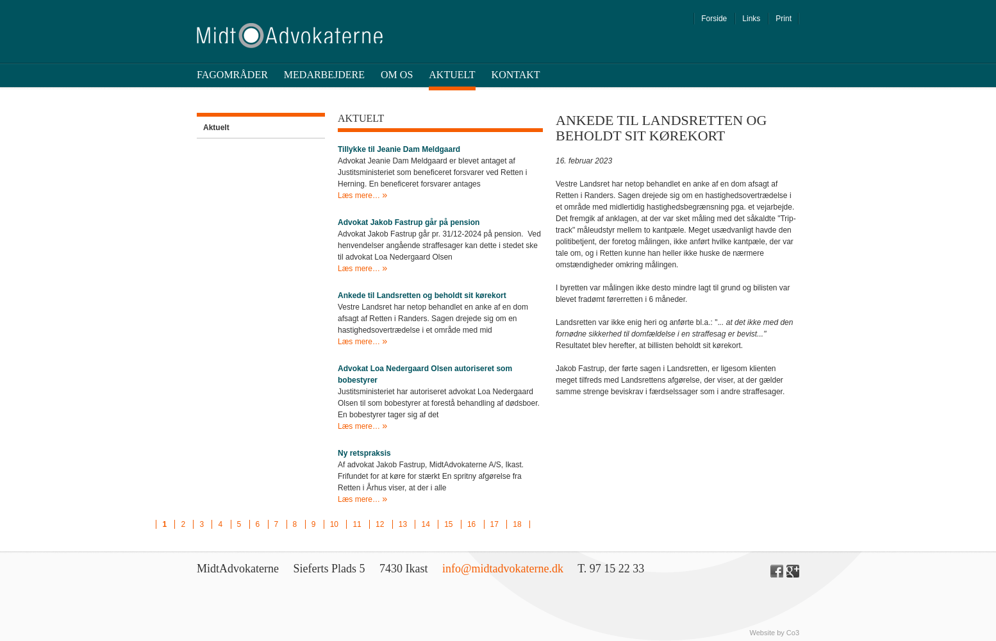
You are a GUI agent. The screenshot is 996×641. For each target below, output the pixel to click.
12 (380, 524)
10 (334, 524)
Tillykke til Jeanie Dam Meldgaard (399, 149)
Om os (397, 74)
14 (425, 524)
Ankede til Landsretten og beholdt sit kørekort (422, 295)
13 (403, 524)
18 (517, 524)
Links (751, 18)
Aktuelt (452, 74)
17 (494, 524)
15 (448, 524)
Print (784, 18)
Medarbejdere (324, 74)
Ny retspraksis (364, 453)
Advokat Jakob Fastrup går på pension (408, 222)
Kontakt (516, 74)
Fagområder (232, 74)
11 (357, 524)
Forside (714, 18)
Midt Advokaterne (290, 35)
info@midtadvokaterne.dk (502, 568)
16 (471, 524)
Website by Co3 (774, 633)
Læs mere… (360, 195)
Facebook (776, 571)
